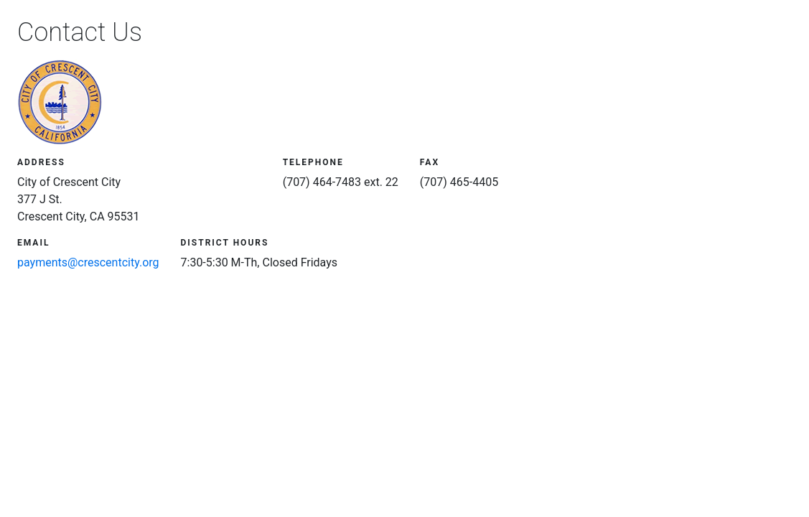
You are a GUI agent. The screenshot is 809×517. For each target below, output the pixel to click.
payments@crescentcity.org (88, 262)
